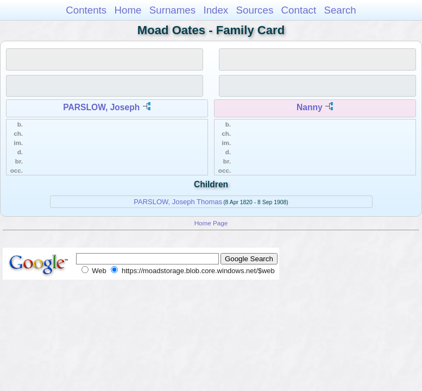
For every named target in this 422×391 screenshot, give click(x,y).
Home (127, 10)
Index (215, 10)
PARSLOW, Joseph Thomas (178, 202)
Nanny (310, 107)
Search (340, 10)
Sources (255, 10)
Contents (86, 10)
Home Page (211, 222)
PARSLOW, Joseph (101, 107)
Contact (299, 10)
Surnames (172, 10)
